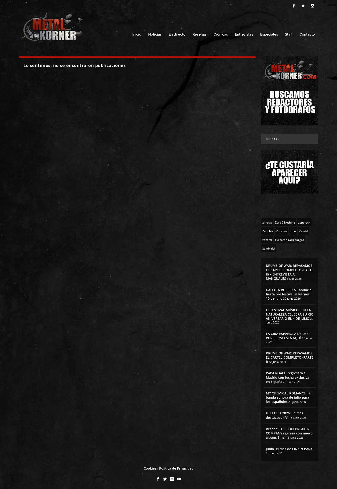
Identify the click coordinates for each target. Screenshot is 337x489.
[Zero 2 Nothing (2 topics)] (285, 222)
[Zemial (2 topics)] (303, 231)
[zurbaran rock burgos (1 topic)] (289, 239)
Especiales (269, 35)
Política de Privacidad (176, 468)
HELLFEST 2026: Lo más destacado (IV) (284, 415)
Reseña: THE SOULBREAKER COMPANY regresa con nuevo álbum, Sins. (289, 433)
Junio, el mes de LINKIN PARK (289, 449)
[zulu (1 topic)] (293, 231)
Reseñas (200, 35)
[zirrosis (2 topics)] (267, 222)
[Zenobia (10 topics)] (267, 231)
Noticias (154, 35)
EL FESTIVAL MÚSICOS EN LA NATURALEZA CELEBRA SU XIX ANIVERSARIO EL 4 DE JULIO (289, 314)
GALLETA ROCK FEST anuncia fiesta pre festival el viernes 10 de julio (288, 294)
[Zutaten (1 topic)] (281, 231)
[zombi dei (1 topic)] (268, 248)
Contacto (307, 35)
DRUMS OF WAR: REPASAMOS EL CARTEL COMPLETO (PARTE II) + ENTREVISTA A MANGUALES (289, 272)
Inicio (136, 35)
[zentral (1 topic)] (267, 239)
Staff (289, 35)
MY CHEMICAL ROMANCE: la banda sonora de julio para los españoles (288, 397)
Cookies (150, 468)
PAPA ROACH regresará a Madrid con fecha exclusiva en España (287, 377)
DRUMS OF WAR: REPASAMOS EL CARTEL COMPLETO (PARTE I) (289, 357)
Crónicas (220, 35)
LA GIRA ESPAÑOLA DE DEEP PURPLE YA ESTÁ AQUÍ (288, 335)
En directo (176, 35)
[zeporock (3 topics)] (304, 222)
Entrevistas (244, 35)
